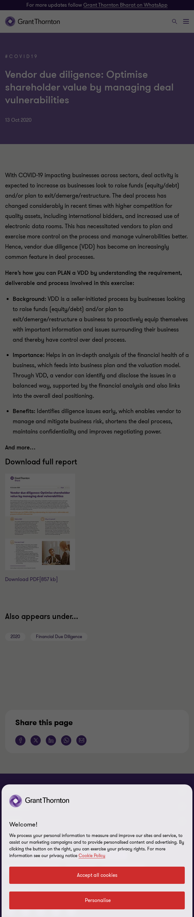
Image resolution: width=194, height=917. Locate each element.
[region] (97, 850)
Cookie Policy (92, 856)
